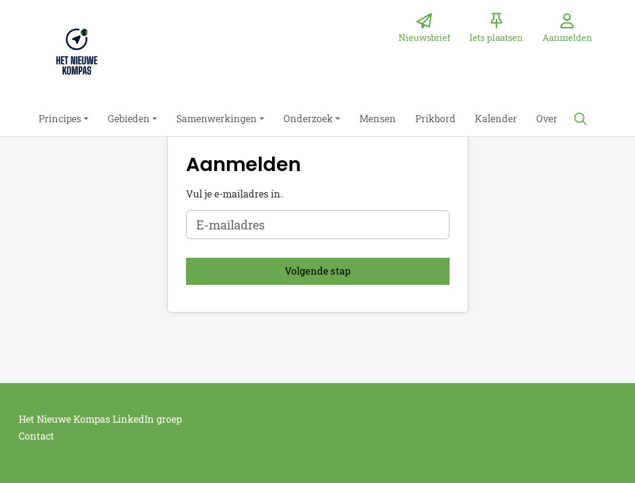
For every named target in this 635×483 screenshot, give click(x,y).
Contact (36, 435)
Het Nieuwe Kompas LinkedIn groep (100, 419)
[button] (63, 119)
